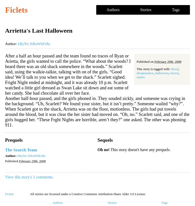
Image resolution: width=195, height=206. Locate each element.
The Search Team (21, 150)
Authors (113, 10)
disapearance (145, 73)
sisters (141, 77)
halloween (162, 73)
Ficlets (16, 9)
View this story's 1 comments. (29, 177)
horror (175, 73)
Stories (145, 10)
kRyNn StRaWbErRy (34, 44)
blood (174, 69)
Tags (176, 10)
